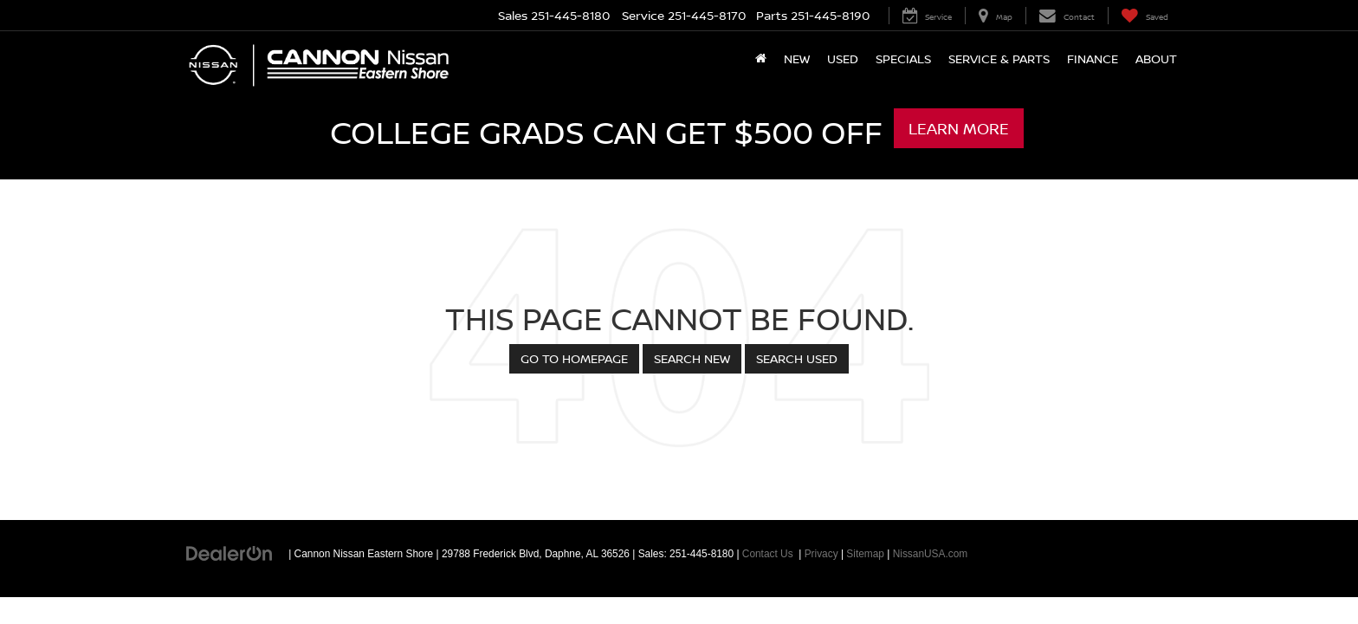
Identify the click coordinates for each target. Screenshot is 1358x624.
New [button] (797, 58)
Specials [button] (903, 58)
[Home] (761, 59)
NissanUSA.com (930, 554)
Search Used (796, 358)
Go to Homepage (574, 358)
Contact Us (767, 554)
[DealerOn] (229, 553)
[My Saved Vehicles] (1144, 15)
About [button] (1156, 58)
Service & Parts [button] (999, 58)
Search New (692, 358)
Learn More (959, 128)
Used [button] (842, 58)
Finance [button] (1092, 58)
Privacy (821, 554)
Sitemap (865, 554)
